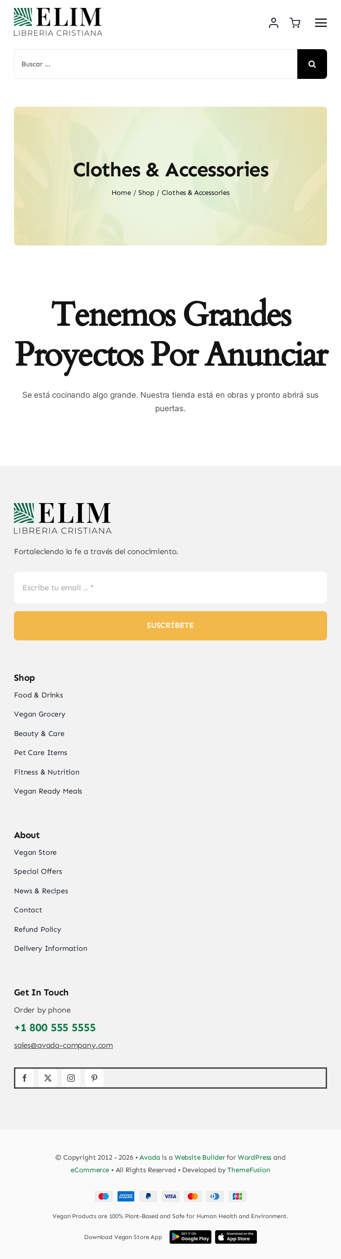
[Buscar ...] (155, 64)
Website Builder (200, 1157)
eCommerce (90, 1170)
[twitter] (48, 1078)
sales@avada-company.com (63, 1045)
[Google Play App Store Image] (190, 1234)
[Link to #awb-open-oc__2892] (321, 23)
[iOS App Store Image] (236, 1234)
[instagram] (71, 1078)
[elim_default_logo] (58, 11)
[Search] (312, 64)
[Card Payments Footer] (170, 1194)
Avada (149, 1157)
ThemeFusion (248, 1170)
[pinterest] (94, 1078)
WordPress (255, 1157)
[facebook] (24, 1078)
